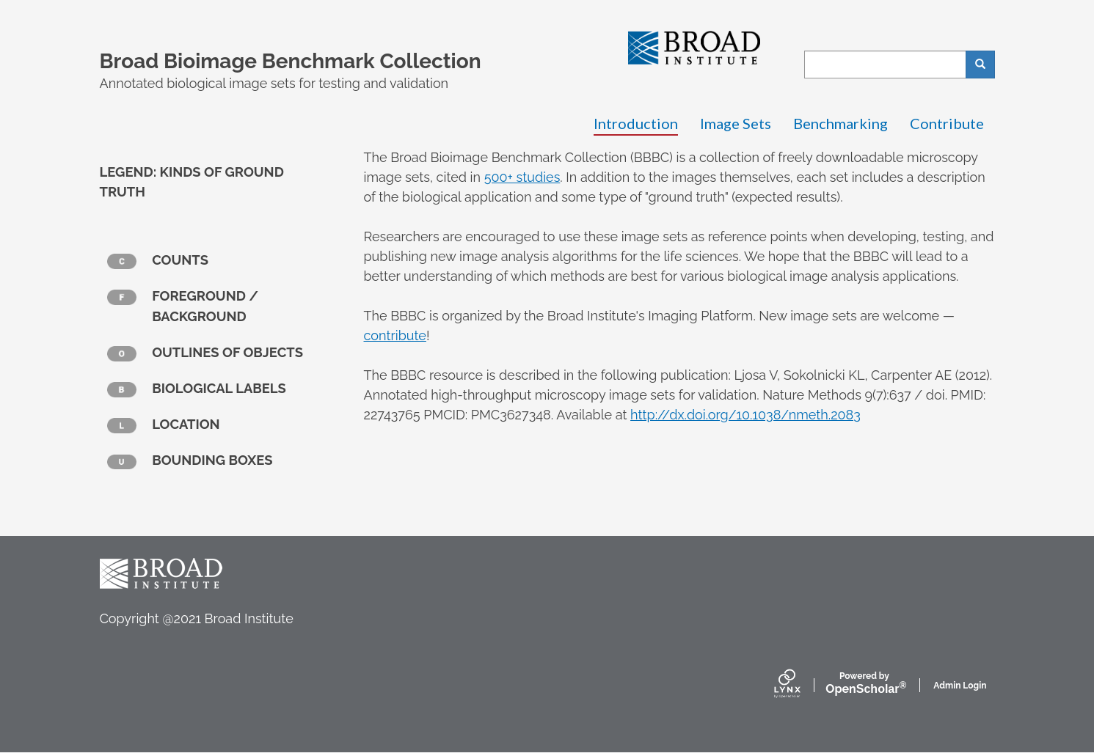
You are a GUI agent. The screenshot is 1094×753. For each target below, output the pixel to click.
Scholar (863, 684)
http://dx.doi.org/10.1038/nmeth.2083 (745, 414)
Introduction (636, 123)
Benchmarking (840, 123)
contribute (395, 335)
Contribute (947, 123)
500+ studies (522, 177)
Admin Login (959, 685)
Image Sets (735, 123)
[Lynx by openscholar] (799, 685)
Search (985, 64)
